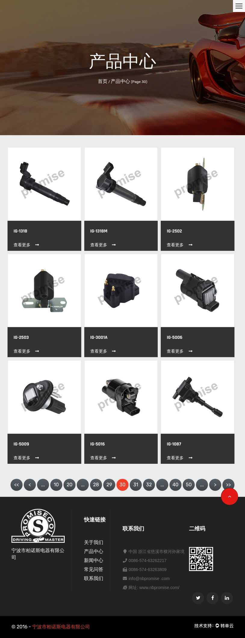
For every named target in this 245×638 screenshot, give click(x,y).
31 (135, 485)
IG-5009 (21, 444)
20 (70, 485)
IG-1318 (20, 231)
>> (228, 485)
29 (109, 485)
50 (189, 485)
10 (56, 485)
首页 (102, 81)
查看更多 (27, 245)
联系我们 (93, 578)
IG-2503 (21, 337)
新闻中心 (93, 560)
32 (149, 485)
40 (175, 485)
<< (16, 485)
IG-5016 (97, 444)
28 (96, 485)
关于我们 (93, 542)
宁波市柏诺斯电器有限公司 (61, 627)
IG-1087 (174, 444)
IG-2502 (174, 231)
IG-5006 (174, 337)
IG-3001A (99, 337)
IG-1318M (98, 231)
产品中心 (93, 551)
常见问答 (93, 569)
